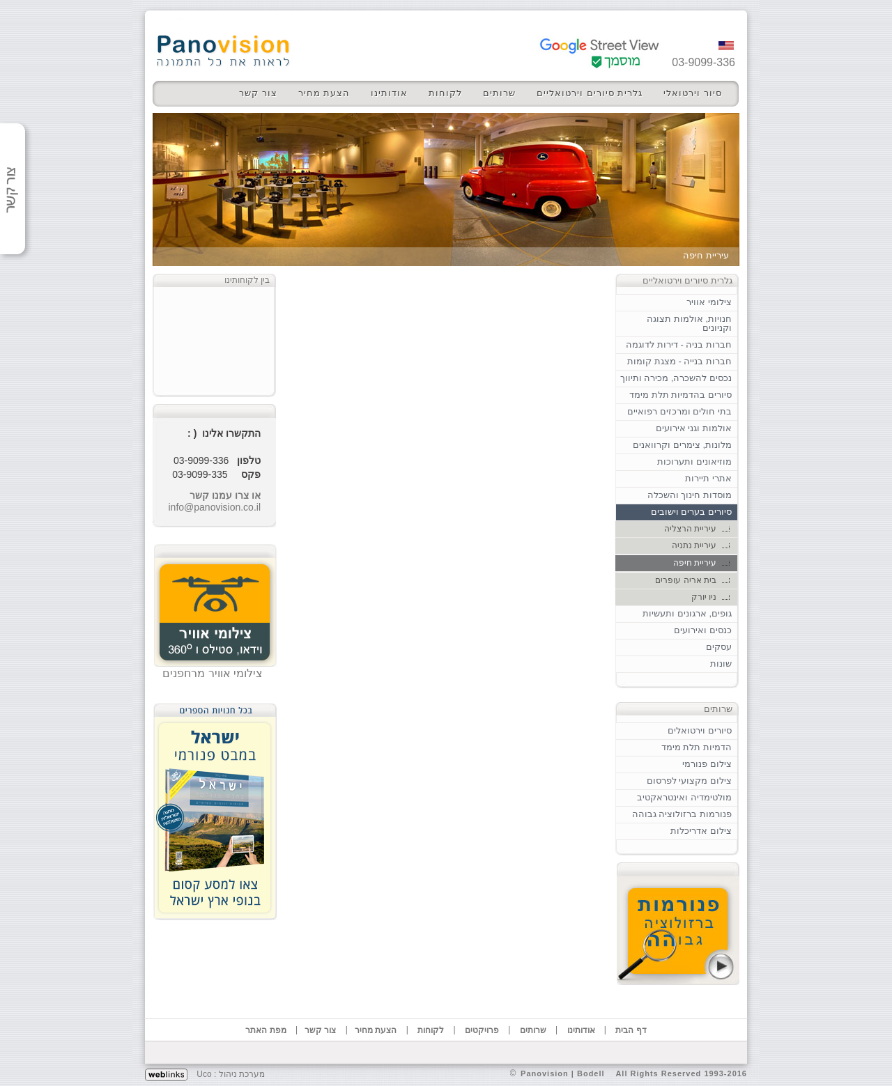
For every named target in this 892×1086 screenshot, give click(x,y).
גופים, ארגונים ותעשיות (687, 613)
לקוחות (445, 93)
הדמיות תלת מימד (696, 747)
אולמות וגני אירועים (694, 428)
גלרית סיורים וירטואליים (590, 93)
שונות (721, 663)
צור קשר (258, 93)
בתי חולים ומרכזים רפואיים (679, 411)
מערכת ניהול (242, 1074)
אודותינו (389, 93)
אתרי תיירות (708, 478)
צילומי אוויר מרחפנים (212, 673)
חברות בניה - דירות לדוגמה (679, 344)
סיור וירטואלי (692, 93)
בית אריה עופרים (685, 580)
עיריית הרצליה (690, 529)
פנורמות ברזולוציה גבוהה (682, 814)
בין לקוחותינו (247, 280)
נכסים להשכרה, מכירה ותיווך (676, 378)
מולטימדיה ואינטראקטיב (684, 797)
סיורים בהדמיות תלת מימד (680, 394)
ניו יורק (703, 597)
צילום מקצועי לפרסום (689, 780)
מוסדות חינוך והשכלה (689, 495)
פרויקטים (482, 1030)
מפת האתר (265, 1030)
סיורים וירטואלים (700, 730)
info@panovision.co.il (214, 507)
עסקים (719, 647)
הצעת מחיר (324, 93)
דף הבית (630, 1030)
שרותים (499, 93)
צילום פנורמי (707, 764)
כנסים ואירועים (703, 630)
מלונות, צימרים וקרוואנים (682, 445)
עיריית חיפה (694, 563)
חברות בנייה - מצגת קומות (679, 361)
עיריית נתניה (694, 545)
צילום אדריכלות (701, 830)
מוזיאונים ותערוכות (694, 461)
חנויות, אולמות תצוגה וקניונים (689, 323)
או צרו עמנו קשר (225, 495)
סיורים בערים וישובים (691, 511)
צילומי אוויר (709, 302)
